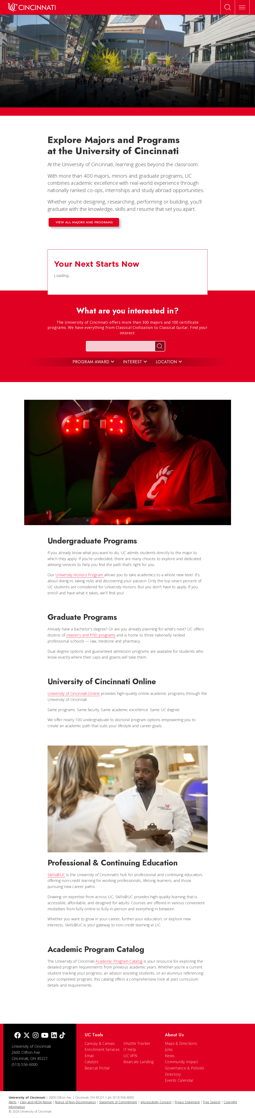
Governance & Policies (184, 1067)
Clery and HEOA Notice (36, 1102)
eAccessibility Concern (156, 1102)
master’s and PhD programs (91, 635)
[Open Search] (227, 7)
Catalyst (91, 1061)
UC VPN (130, 1055)
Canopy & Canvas (100, 1043)
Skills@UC (56, 874)
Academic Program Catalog (118, 961)
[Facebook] (17, 1035)
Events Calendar (179, 1080)
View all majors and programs (84, 222)
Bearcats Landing (138, 1061)
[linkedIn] (54, 1035)
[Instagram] (36, 1035)
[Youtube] (44, 1035)
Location (169, 362)
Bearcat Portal (97, 1067)
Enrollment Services (102, 1049)
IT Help (129, 1049)
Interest (135, 362)
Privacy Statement (187, 1102)
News (170, 1055)
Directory (173, 1074)
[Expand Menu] (242, 7)
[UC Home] (32, 7)
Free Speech (211, 1102)
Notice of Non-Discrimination (75, 1102)
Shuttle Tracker (136, 1043)
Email (89, 1055)
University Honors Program (79, 574)
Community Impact (181, 1061)
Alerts (13, 1102)
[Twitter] (26, 1035)
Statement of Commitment (118, 1102)
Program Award (94, 362)
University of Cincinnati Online (74, 693)
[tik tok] (62, 1035)
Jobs (169, 1049)
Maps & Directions (181, 1043)
